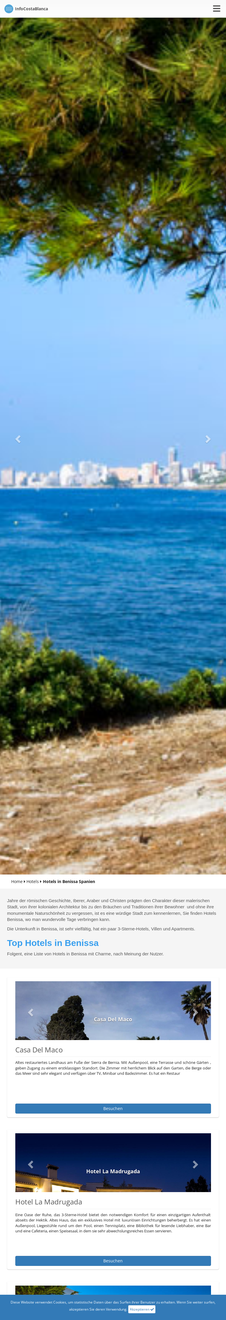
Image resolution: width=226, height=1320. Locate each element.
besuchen (113, 1108)
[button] (17, 437)
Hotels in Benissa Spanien (69, 881)
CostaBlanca (26, 9)
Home (17, 881)
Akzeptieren (142, 1309)
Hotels (32, 881)
